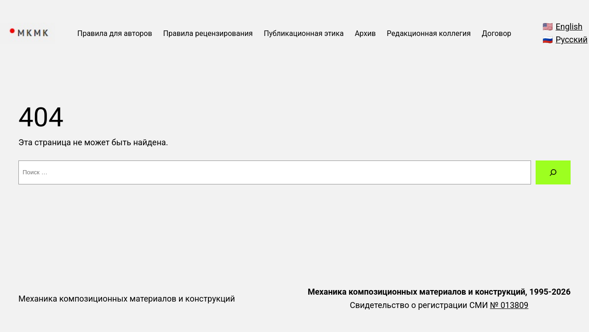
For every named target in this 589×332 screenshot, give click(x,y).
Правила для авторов (114, 33)
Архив (365, 33)
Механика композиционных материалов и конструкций (126, 298)
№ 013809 (509, 305)
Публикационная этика (304, 33)
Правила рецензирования (208, 33)
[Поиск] (553, 172)
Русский (572, 39)
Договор (496, 33)
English (569, 26)
